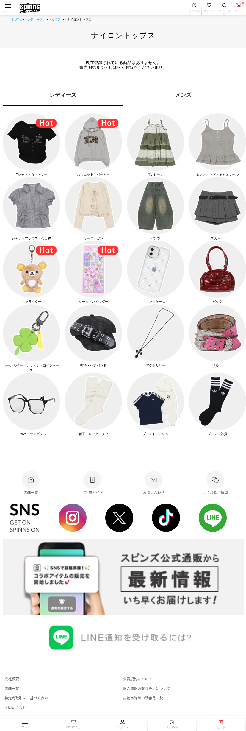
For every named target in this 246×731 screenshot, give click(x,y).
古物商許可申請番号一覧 (143, 697)
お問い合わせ (15, 707)
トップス (55, 19)
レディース (35, 19)
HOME (16, 19)
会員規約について (137, 678)
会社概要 (11, 678)
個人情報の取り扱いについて (146, 688)
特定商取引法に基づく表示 (26, 697)
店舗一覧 (11, 688)
